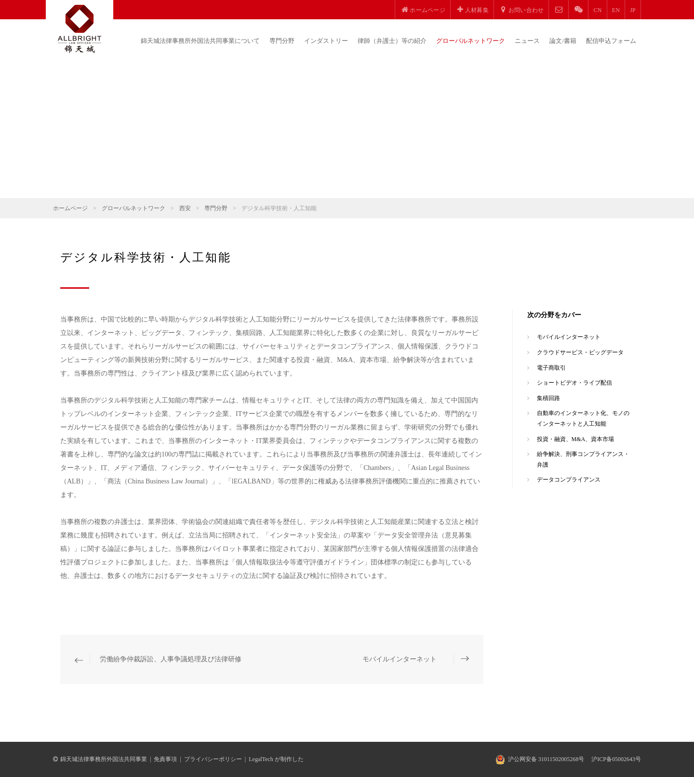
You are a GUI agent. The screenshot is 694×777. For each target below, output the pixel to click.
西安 (185, 208)
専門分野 (281, 40)
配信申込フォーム (611, 40)
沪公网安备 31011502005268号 (546, 759)
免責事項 (165, 759)
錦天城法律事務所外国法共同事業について (200, 40)
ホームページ (70, 208)
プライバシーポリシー (213, 759)
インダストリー (326, 40)
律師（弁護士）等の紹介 (392, 40)
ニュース (527, 40)
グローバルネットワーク (470, 40)
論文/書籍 (562, 40)
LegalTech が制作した (276, 759)
